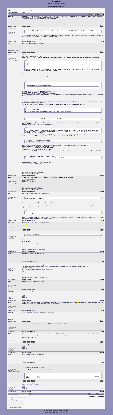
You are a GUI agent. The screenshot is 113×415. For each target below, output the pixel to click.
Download (50, 410)
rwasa (59, 413)
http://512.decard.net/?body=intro (45, 269)
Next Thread (101, 397)
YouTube (65, 412)
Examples (60, 410)
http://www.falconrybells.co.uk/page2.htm (31, 384)
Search (55, 5)
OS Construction (18, 10)
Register (58, 5)
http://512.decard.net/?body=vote (29, 337)
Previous (14, 12)
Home (53, 5)
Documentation (55, 410)
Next (24, 12)
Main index (46, 410)
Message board (65, 410)
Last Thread (96, 397)
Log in (63, 6)
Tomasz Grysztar (55, 412)
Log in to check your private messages (54, 6)
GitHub (62, 412)
